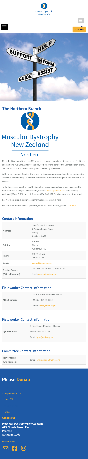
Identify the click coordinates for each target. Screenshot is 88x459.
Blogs (7, 411)
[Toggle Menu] (4, 26)
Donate (79, 29)
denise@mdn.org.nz (56, 190)
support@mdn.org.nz (42, 262)
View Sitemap (8, 441)
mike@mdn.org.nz (48, 305)
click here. (71, 205)
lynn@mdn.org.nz (44, 337)
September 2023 (13, 393)
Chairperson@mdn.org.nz (48, 359)
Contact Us (8, 418)
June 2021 (10, 399)
